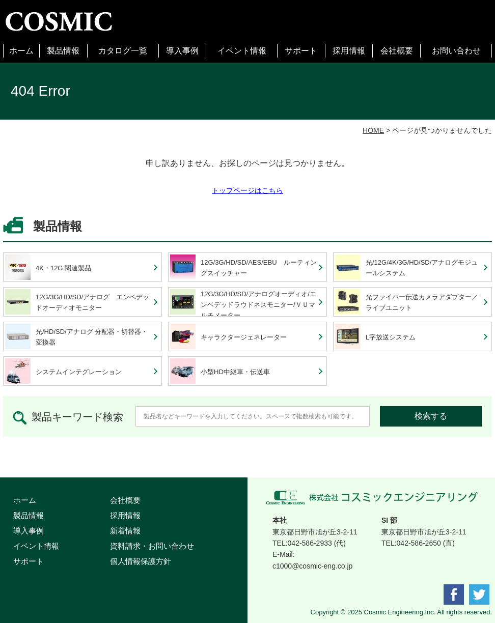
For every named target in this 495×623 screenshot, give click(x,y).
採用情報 (349, 50)
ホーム (21, 50)
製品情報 (63, 50)
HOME (373, 130)
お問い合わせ (456, 50)
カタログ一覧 (122, 50)
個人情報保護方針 (140, 561)
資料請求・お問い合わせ (152, 546)
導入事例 (182, 50)
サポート (301, 50)
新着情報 (125, 530)
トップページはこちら (247, 190)
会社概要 (396, 50)
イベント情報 (241, 50)
